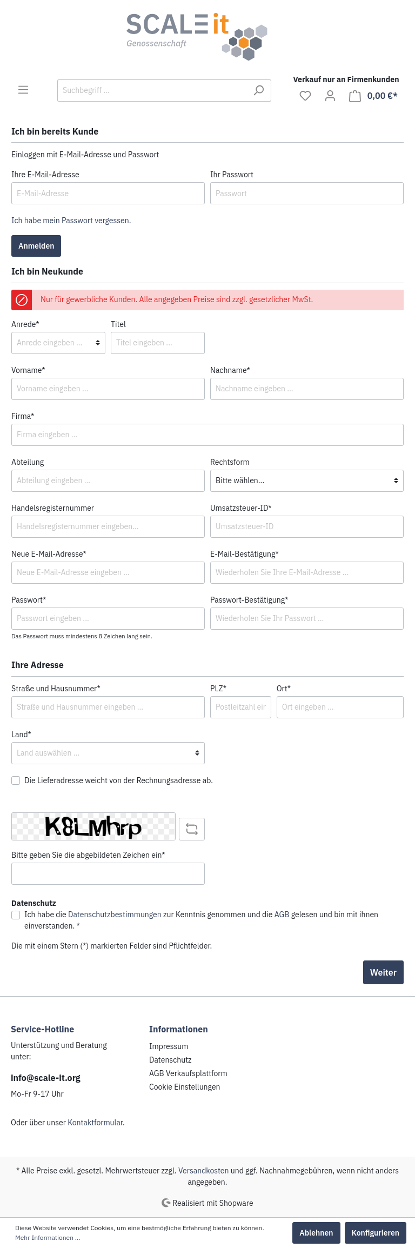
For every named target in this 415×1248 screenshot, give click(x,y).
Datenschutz (170, 1060)
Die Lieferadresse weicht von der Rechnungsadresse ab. (118, 780)
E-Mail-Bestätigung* (244, 554)
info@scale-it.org (46, 1077)
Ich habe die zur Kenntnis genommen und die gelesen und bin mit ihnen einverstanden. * (201, 920)
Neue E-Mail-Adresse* (48, 554)
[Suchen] (258, 90)
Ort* (284, 688)
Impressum (168, 1046)
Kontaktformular (95, 1122)
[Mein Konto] (330, 95)
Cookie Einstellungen (184, 1087)
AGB (282, 914)
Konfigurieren (375, 1233)
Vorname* (28, 370)
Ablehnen (316, 1233)
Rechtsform (230, 462)
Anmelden (36, 246)
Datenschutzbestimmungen (115, 914)
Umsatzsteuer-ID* (241, 508)
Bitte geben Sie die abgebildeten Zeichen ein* (88, 855)
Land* (21, 734)
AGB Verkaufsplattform (188, 1073)
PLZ (218, 688)
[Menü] (23, 89)
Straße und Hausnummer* (56, 688)
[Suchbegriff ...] (151, 90)
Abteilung (27, 462)
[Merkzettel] (305, 95)
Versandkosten (203, 1171)
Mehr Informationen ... (48, 1237)
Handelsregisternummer (52, 508)
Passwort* (28, 600)
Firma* (22, 416)
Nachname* (230, 370)
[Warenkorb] (373, 95)
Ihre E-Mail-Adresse (45, 174)
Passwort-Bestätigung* (249, 600)
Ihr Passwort (231, 174)
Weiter (383, 972)
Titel (118, 324)
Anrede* (25, 324)
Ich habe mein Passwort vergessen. (71, 220)
